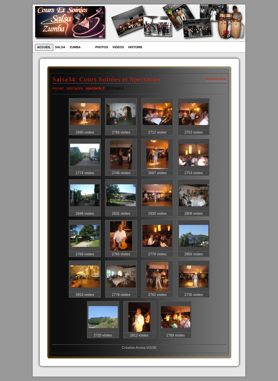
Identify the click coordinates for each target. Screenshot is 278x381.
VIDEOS (118, 47)
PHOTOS (101, 47)
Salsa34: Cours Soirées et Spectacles (106, 79)
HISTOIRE (135, 47)
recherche (216, 79)
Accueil (58, 88)
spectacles (74, 88)
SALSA (60, 47)
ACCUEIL (44, 47)
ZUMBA (75, 47)
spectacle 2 (95, 88)
